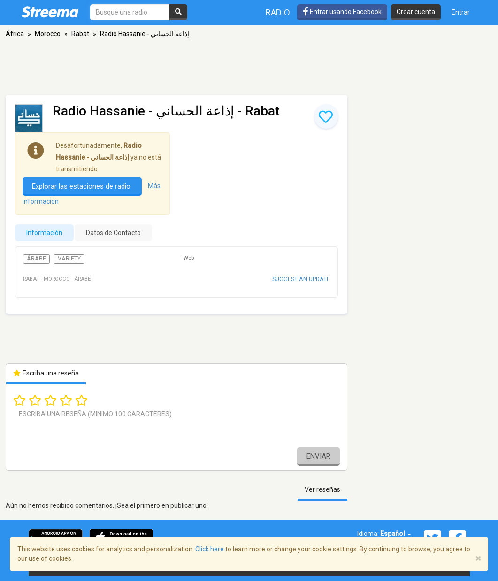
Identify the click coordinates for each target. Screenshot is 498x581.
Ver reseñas (322, 489)
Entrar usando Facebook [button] (342, 11)
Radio (278, 12)
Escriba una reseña (46, 373)
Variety (69, 258)
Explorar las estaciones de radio (82, 186)
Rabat (80, 34)
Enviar (318, 456)
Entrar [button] (461, 12)
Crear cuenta (416, 11)
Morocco (48, 34)
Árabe (36, 258)
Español (395, 533)
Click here (209, 549)
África (15, 34)
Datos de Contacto (113, 233)
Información (44, 233)
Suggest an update (301, 279)
